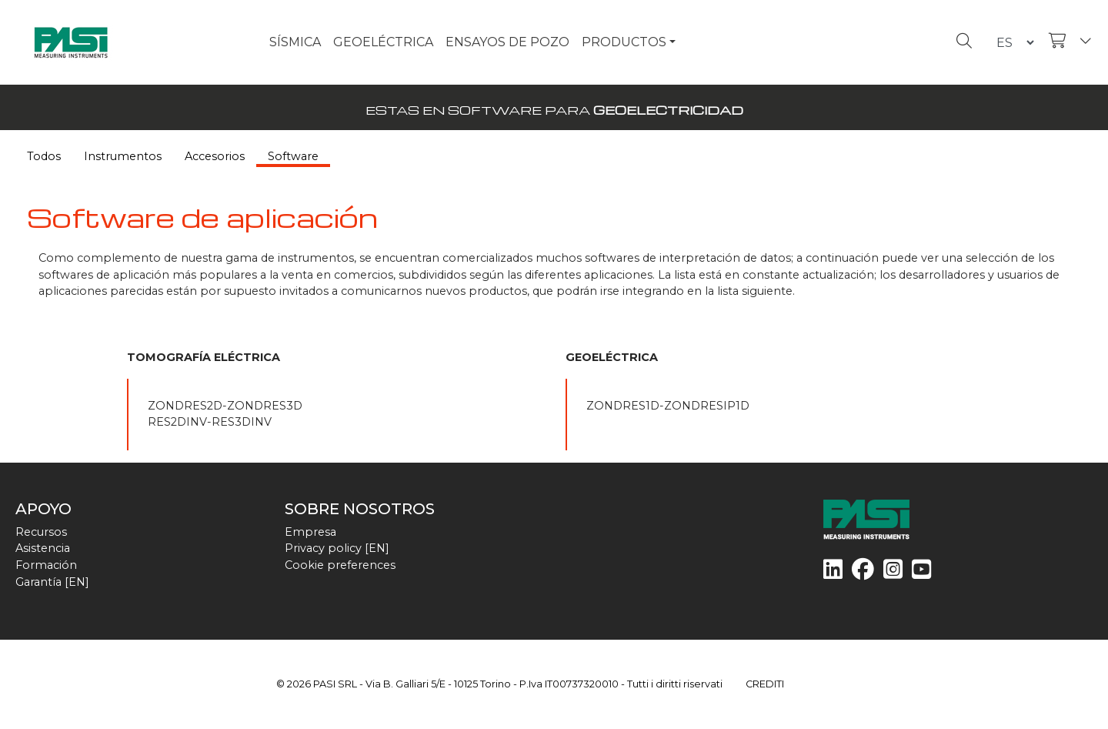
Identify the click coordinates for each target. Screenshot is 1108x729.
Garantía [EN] (52, 582)
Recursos (41, 532)
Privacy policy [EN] (337, 548)
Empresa (310, 532)
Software (293, 156)
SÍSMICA (295, 42)
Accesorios (215, 156)
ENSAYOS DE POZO (507, 42)
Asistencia (42, 548)
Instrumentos (123, 156)
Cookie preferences (340, 565)
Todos (44, 156)
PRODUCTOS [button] (624, 42)
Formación (46, 565)
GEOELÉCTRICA (383, 42)
